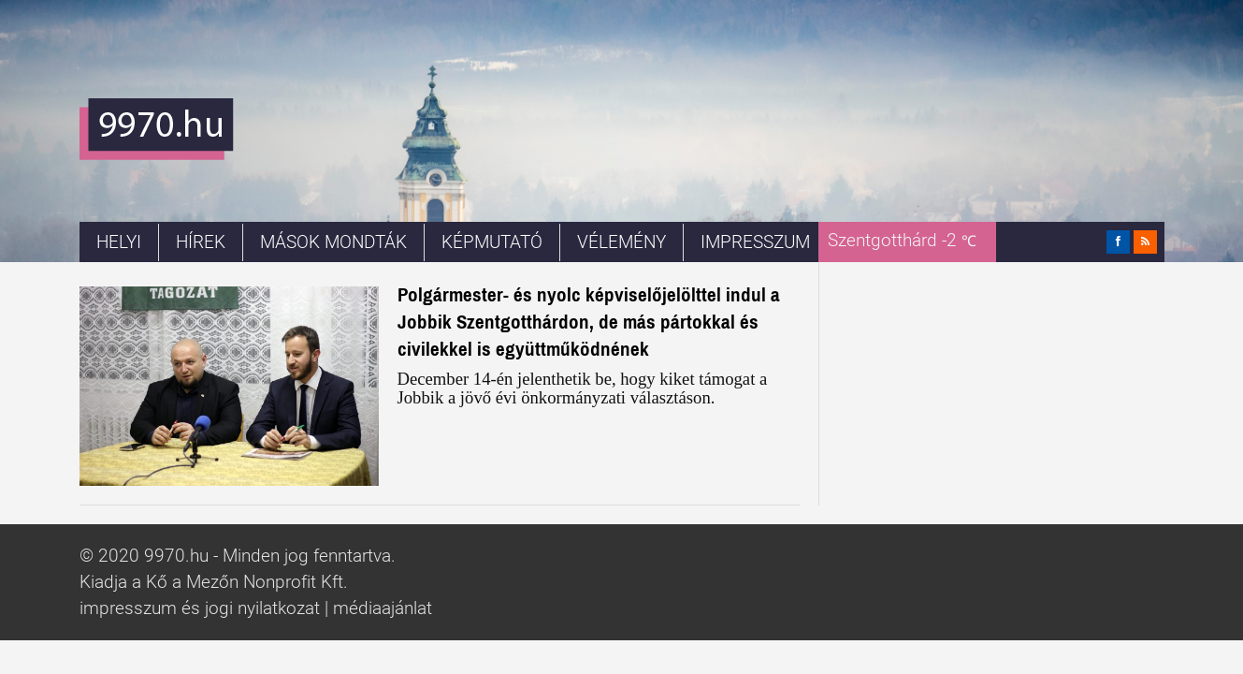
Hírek (200, 242)
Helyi (118, 242)
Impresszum (755, 242)
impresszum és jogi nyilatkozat (199, 608)
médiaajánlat (382, 608)
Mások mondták (333, 242)
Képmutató (491, 242)
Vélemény (621, 242)
